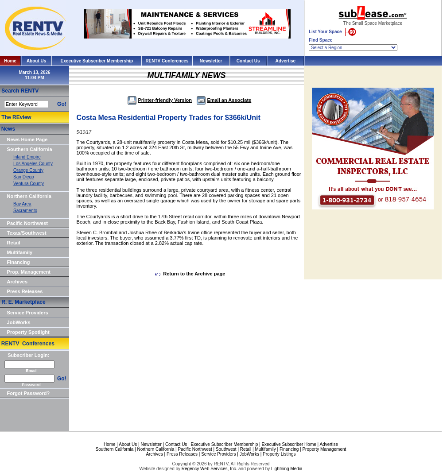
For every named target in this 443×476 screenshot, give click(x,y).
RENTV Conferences (166, 60)
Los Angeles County (33, 163)
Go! (61, 104)
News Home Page (27, 139)
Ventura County (28, 183)
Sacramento (25, 210)
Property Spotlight (28, 332)
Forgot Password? (28, 393)
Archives (17, 281)
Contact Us (248, 60)
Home (10, 60)
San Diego (23, 176)
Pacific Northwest (27, 223)
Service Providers (27, 312)
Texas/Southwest (27, 233)
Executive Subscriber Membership (97, 60)
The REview (16, 117)
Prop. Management (29, 272)
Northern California (29, 196)
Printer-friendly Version (160, 100)
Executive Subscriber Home (288, 444)
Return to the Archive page (190, 273)
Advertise (286, 60)
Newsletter (211, 60)
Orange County (28, 170)
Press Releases (25, 291)
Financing (18, 262)
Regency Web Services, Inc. (209, 468)
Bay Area (22, 203)
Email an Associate (224, 100)
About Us (36, 60)
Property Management (324, 449)
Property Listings (279, 454)
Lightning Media (287, 468)
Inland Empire (27, 157)
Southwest (226, 449)
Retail (13, 242)
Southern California (29, 149)
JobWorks (19, 322)
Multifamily (19, 252)
